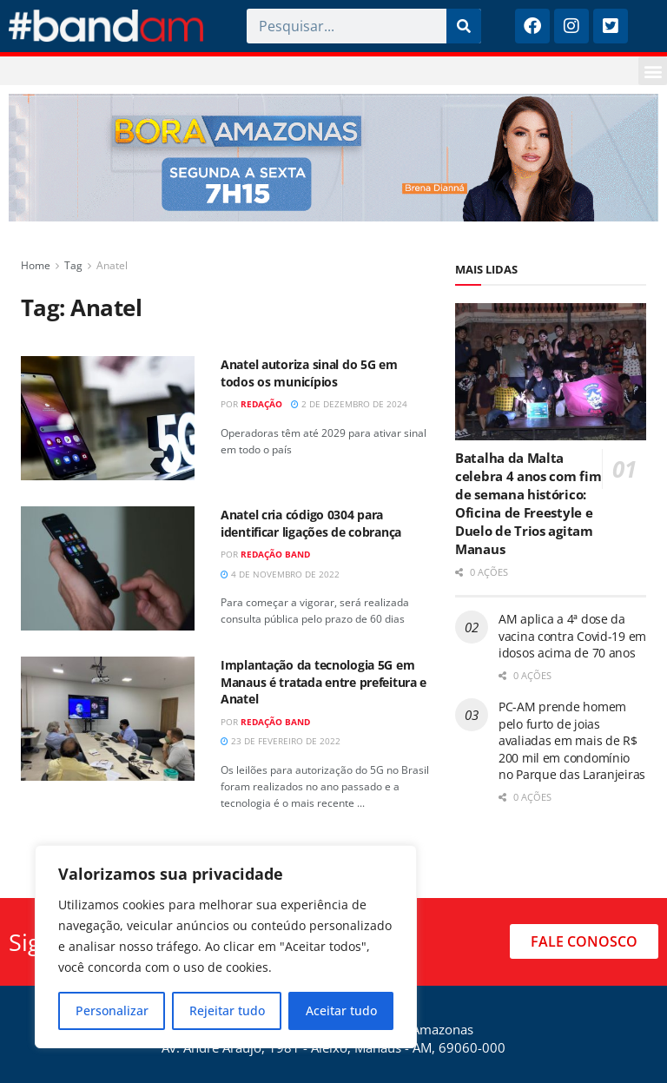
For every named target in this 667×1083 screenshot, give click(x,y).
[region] (226, 946)
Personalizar (112, 1010)
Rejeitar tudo (227, 1010)
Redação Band (275, 554)
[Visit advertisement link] (333, 157)
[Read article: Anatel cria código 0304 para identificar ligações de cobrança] (108, 568)
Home (35, 265)
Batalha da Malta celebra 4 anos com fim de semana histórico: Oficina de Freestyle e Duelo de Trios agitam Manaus (528, 503)
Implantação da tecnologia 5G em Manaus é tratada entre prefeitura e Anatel (323, 682)
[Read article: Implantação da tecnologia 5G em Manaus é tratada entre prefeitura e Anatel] (108, 719)
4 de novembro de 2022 (280, 574)
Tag (73, 265)
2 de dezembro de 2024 (349, 404)
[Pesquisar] (463, 26)
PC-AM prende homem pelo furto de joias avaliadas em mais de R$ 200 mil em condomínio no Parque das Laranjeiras (572, 740)
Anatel (112, 265)
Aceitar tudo (341, 1010)
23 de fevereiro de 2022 (280, 741)
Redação (261, 404)
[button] (652, 70)
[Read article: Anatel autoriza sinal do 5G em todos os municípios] (108, 418)
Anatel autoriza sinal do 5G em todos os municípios (309, 373)
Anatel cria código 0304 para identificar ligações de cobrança (311, 523)
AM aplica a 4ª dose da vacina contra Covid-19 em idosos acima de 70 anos (572, 636)
